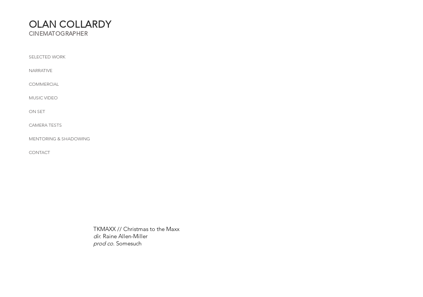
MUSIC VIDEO (43, 98)
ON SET (37, 111)
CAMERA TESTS (45, 125)
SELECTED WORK (47, 57)
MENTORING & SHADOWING (59, 138)
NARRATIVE (40, 70)
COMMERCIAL (44, 84)
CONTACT (39, 152)
